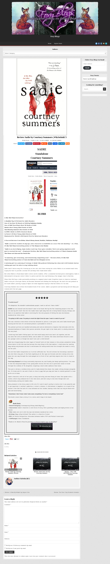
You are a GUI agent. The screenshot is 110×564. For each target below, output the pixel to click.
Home (49, 43)
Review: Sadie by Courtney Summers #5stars (13, 472)
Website (6, 539)
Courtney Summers (56, 140)
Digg (55, 143)
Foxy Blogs (55, 36)
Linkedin (62, 143)
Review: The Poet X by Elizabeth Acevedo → (67, 492)
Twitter (21, 143)
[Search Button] (106, 44)
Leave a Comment (45, 140)
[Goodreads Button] (104, 44)
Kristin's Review (44, 452)
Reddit (44, 143)
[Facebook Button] (99, 44)
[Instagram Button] (101, 44)
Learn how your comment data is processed (42, 556)
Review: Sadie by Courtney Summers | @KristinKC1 (42, 137)
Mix (68, 143)
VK (50, 143)
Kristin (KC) (26, 140)
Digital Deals (58, 43)
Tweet (7, 439)
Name (6, 526)
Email (6, 532)
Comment (7, 505)
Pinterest (36, 143)
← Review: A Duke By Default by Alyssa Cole (16, 492)
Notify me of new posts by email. (16, 549)
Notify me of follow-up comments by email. (19, 545)
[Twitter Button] (96, 44)
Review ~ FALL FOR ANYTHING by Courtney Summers (70, 473)
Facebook (28, 143)
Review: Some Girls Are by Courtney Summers (42, 472)
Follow (87, 68)
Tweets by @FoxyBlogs (89, 79)
